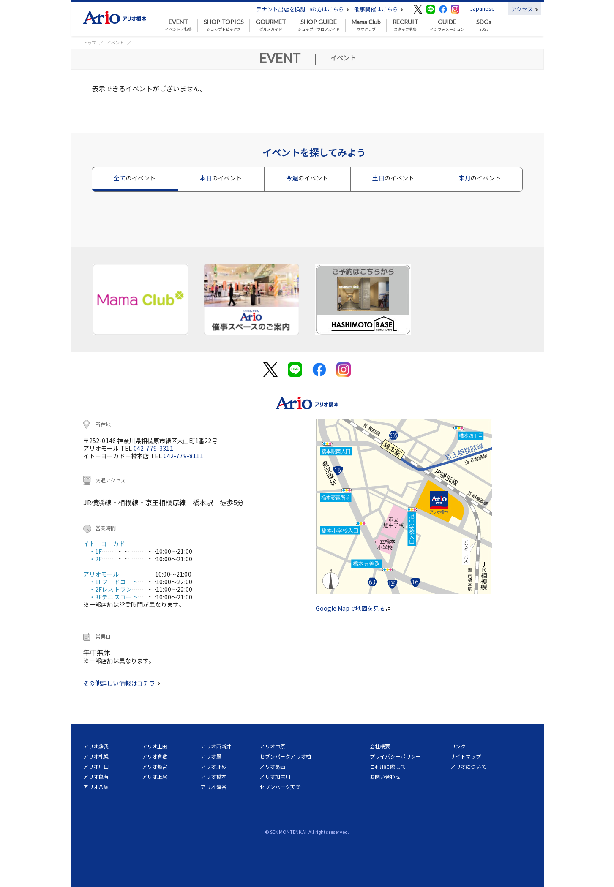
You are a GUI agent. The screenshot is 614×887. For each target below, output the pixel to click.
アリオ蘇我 (96, 746)
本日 (221, 178)
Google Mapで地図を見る (353, 608)
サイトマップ (465, 756)
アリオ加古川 (274, 776)
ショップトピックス (224, 25)
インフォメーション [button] (447, 25)
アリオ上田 (155, 746)
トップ (89, 42)
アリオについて (468, 766)
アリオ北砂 (213, 766)
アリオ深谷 (213, 786)
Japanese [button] (482, 8)
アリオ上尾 (155, 776)
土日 (393, 178)
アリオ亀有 (96, 776)
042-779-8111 (183, 456)
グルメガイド (271, 25)
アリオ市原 (272, 746)
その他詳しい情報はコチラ (121, 683)
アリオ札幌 (96, 756)
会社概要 (380, 746)
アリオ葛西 (272, 766)
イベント (115, 42)
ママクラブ (366, 25)
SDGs (483, 25)
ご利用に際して (388, 766)
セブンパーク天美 (279, 786)
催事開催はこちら (378, 9)
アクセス (524, 9)
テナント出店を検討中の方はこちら (302, 9)
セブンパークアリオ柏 (285, 756)
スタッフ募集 (405, 25)
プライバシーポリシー (395, 756)
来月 (480, 178)
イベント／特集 (178, 25)
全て (135, 178)
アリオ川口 (96, 766)
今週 (307, 178)
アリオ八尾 (96, 786)
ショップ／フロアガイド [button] (319, 25)
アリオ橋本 (213, 776)
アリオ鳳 (211, 756)
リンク (458, 746)
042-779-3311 (153, 448)
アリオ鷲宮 (155, 766)
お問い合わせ (385, 776)
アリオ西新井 (216, 746)
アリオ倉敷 (155, 756)
